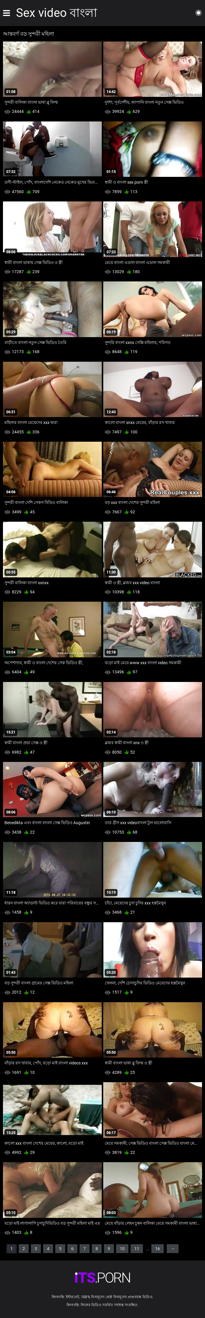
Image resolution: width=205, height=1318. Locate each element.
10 (122, 1248)
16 (157, 1248)
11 (136, 1248)
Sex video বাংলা (56, 13)
